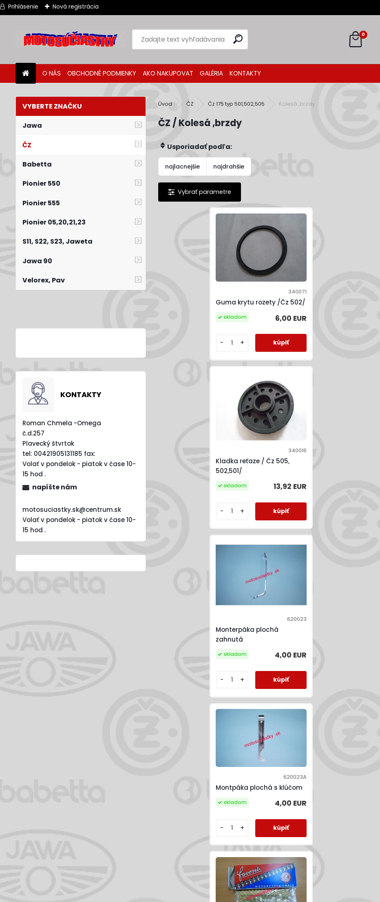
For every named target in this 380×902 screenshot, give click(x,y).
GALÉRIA (211, 73)
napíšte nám (54, 487)
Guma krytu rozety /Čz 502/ (203, 302)
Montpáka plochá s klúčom (301, 461)
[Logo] (71, 39)
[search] (238, 39)
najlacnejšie (182, 166)
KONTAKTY (245, 73)
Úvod (165, 104)
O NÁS (51, 73)
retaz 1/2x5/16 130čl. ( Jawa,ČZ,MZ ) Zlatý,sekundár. (252, 635)
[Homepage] (25, 73)
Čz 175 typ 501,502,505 (236, 104)
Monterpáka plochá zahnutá (198, 467)
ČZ (190, 104)
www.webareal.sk (223, 894)
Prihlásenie (23, 6)
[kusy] (182, 348)
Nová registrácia (76, 6)
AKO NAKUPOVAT (168, 73)
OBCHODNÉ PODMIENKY (101, 73)
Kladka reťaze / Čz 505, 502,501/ (307, 302)
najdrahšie (228, 166)
